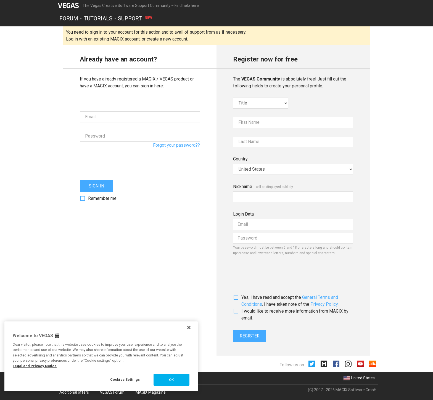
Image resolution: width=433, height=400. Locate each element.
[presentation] (122, 160)
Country (240, 159)
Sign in (96, 186)
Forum (68, 18)
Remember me (102, 198)
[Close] (189, 327)
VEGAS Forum (112, 392)
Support (135, 18)
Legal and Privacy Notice (35, 366)
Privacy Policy (324, 304)
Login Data (243, 214)
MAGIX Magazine (151, 392)
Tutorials (98, 18)
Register (250, 336)
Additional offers (74, 392)
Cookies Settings (125, 379)
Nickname (242, 186)
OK (171, 380)
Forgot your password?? (176, 145)
